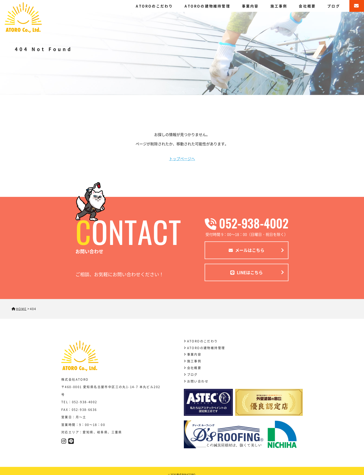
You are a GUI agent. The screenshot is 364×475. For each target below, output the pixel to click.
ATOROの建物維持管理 (207, 5)
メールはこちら (246, 250)
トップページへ (182, 158)
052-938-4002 (247, 223)
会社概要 (307, 5)
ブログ (333, 5)
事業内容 (250, 5)
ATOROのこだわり (154, 5)
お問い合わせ (197, 381)
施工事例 (278, 5)
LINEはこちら (246, 272)
